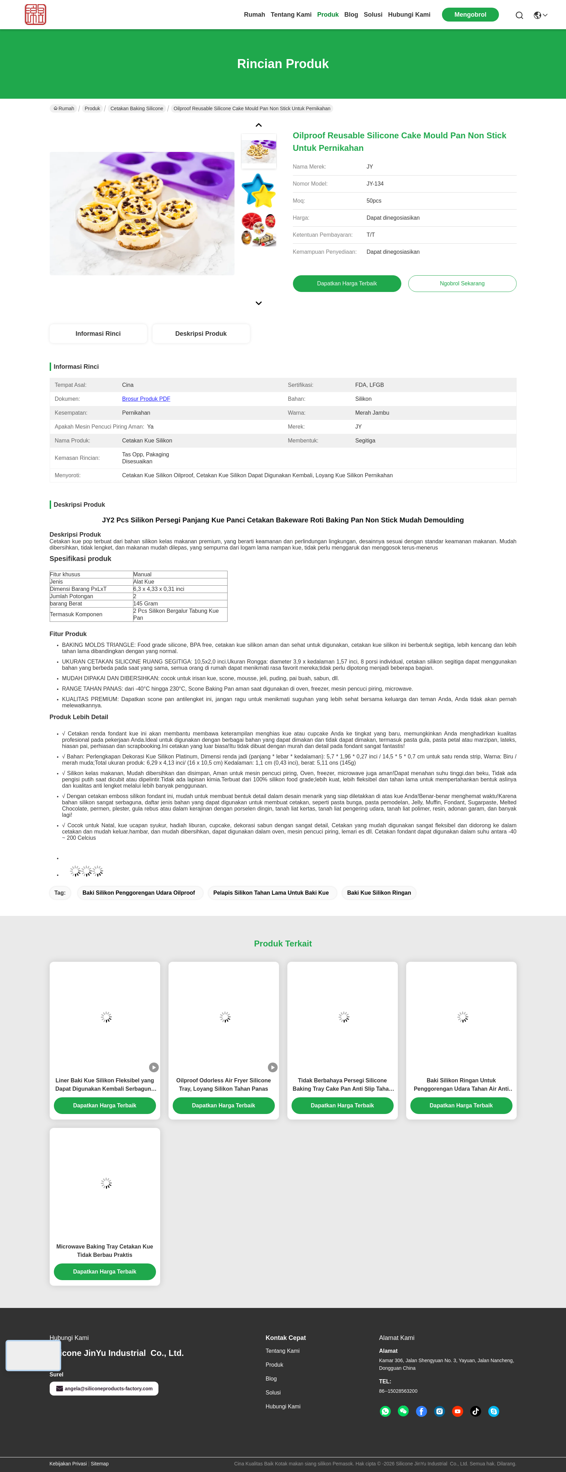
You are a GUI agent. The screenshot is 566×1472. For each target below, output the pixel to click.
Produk (328, 14)
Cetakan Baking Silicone (136, 108)
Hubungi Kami (409, 14)
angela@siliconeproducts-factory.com (104, 1388)
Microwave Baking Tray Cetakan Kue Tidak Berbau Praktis (104, 1251)
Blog (351, 14)
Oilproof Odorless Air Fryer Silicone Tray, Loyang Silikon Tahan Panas (223, 1084)
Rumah (254, 14)
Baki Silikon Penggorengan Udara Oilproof (139, 893)
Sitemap (99, 1463)
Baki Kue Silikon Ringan (379, 893)
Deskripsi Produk (201, 333)
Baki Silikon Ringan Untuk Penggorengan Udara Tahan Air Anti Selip (461, 1085)
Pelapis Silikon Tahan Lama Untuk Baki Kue (271, 893)
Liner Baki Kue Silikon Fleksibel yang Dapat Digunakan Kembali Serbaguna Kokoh (104, 1085)
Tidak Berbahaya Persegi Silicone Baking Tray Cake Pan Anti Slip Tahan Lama (342, 1085)
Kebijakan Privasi (68, 1463)
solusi (373, 14)
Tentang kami (291, 14)
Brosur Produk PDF (146, 399)
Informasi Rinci (98, 333)
